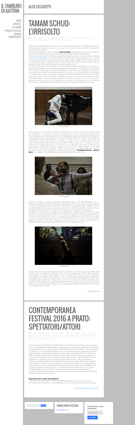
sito (83, 222)
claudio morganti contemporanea (86, 333)
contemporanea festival (58, 335)
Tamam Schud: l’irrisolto (49, 27)
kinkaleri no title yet (81, 337)
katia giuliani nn (69, 337)
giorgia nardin (59, 337)
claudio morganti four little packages (39, 335)
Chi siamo (16, 27)
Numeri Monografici (15, 35)
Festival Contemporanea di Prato (41, 58)
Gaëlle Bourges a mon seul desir (44, 337)
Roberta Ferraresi (45, 333)
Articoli (17, 24)
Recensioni (56, 38)
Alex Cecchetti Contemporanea (81, 38)
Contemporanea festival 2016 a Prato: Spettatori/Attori (59, 318)
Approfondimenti (59, 333)
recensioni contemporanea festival (44, 339)
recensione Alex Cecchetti (46, 40)
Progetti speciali (13, 30)
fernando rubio (87, 335)
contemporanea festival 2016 (74, 335)
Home (18, 20)
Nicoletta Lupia (44, 38)
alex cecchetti (67, 38)
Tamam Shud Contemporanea (63, 40)
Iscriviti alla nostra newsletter (95, 407)
